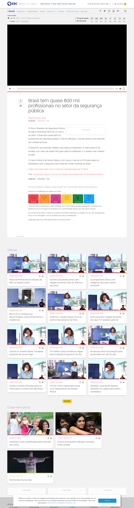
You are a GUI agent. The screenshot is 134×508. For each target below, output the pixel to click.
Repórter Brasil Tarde (37, 118)
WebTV (85, 11)
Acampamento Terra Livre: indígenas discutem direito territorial (103, 283)
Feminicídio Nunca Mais (101, 438)
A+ (110, 4)
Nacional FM (54, 468)
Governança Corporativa (13, 469)
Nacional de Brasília (56, 471)
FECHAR (107, 500)
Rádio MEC (72, 4)
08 (96, 18)
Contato (61, 11)
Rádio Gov (114, 473)
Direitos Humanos (76, 471)
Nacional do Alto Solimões (55, 480)
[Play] (10, 89)
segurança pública (42, 174)
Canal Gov (114, 471)
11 (110, 18)
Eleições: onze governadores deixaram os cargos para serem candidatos (105, 389)
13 (120, 18)
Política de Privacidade (55, 503)
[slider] (65, 89)
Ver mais (67, 401)
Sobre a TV (51, 11)
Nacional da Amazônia (57, 477)
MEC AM (52, 485)
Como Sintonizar (72, 11)
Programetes (94, 473)
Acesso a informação (16, 479)
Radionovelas (94, 475)
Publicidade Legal (15, 481)
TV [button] (28, 4)
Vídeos (42, 11)
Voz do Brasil (115, 475)
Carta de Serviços (93, 4)
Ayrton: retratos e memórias (30, 18)
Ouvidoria (120, 4)
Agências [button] (22, 4)
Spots (92, 480)
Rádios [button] (34, 4)
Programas (21, 11)
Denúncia (12, 474)
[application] (67, 58)
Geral (72, 475)
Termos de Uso (70, 503)
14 (124, 18)
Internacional (74, 477)
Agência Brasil (45, 4)
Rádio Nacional (62, 4)
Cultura (72, 468)
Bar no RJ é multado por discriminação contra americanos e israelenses (26, 317)
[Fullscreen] (124, 89)
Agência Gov (115, 468)
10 (106, 18)
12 (115, 18)
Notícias (93, 471)
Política (72, 482)
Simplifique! (13, 477)
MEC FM (52, 483)
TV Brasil (53, 4)
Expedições (25, 21)
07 (92, 18)
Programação (32, 11)
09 (101, 18)
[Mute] (120, 89)
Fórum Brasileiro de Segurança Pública (85, 174)
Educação (73, 473)
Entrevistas (94, 468)
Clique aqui (32, 220)
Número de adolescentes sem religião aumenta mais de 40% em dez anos (66, 283)
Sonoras (93, 477)
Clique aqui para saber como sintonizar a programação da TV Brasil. (58, 169)
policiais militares (59, 174)
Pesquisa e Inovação (77, 480)
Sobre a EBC (104, 4)
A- (113, 4)
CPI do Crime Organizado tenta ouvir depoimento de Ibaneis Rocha (65, 389)
